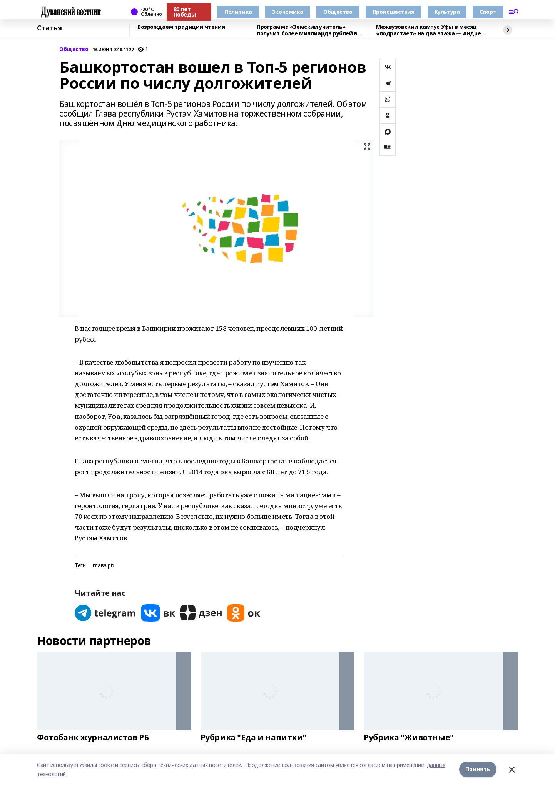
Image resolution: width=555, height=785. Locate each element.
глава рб (103, 565)
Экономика (287, 11)
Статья (49, 28)
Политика (238, 11)
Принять (477, 769)
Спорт (488, 11)
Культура (447, 11)
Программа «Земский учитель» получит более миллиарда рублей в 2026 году (307, 30)
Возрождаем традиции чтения (181, 27)
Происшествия (394, 11)
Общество (338, 11)
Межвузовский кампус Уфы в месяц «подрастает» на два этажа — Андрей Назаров (430, 30)
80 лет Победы (185, 11)
